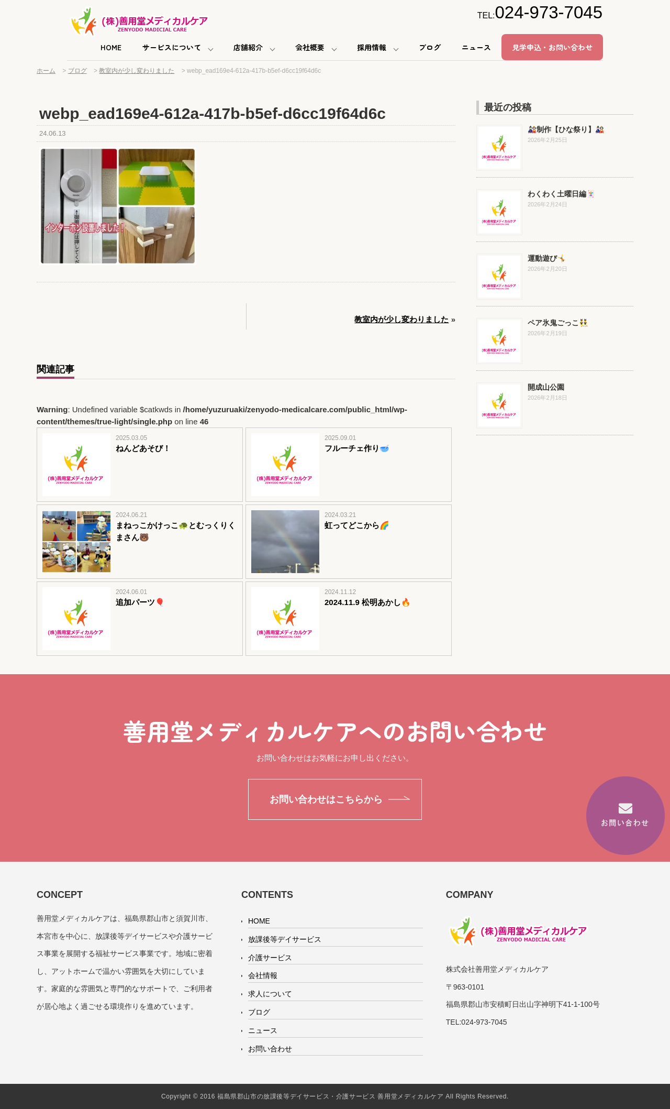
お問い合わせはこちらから (326, 799)
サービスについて (171, 47)
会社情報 (262, 975)
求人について (270, 994)
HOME (110, 47)
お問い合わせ (270, 1049)
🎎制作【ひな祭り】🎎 (566, 129)
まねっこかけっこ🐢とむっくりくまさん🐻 (176, 531)
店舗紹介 (248, 47)
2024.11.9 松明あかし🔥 (368, 602)
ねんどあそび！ (143, 448)
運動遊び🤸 (547, 258)
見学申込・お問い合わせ (552, 47)
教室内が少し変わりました (401, 319)
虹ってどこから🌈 (357, 525)
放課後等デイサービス (284, 939)
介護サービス (270, 957)
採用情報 (371, 47)
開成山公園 (546, 387)
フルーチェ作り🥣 (357, 448)
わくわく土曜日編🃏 (561, 194)
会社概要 (310, 47)
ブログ (430, 47)
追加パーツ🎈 (140, 602)
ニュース (476, 47)
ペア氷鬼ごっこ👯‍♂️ (558, 323)
